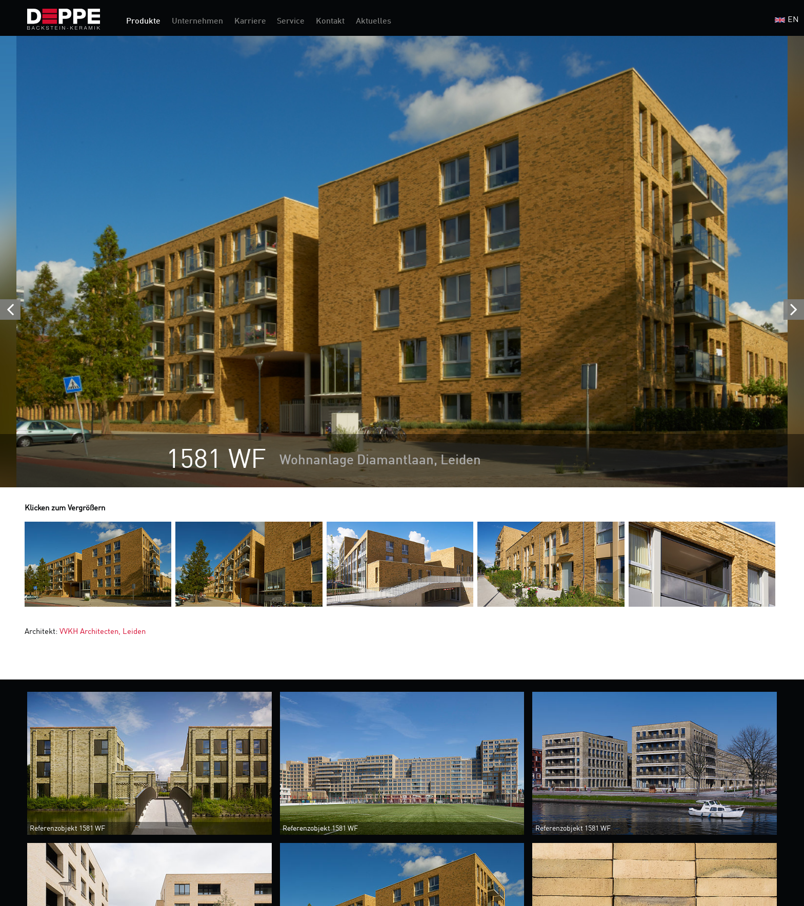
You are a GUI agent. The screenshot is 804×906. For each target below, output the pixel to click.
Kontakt (330, 21)
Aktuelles (373, 21)
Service (291, 21)
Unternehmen (197, 21)
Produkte (143, 21)
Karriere (250, 21)
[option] (402, 261)
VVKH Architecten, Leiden (102, 632)
